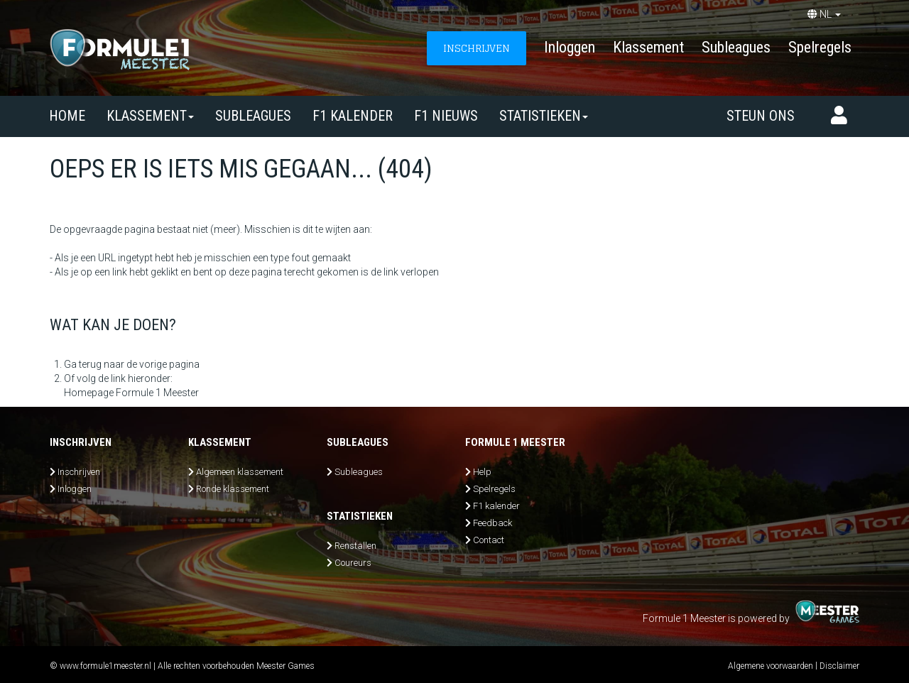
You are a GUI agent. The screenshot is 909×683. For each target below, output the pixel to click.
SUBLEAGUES (253, 115)
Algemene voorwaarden (770, 666)
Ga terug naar (94, 364)
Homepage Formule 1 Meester (131, 392)
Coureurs (352, 562)
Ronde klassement (232, 488)
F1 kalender (352, 115)
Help (482, 471)
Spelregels (819, 47)
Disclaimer (839, 666)
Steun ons (760, 115)
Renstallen (355, 545)
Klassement (648, 47)
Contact (488, 540)
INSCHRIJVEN (476, 48)
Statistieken (543, 115)
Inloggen (569, 47)
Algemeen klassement (239, 471)
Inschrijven (79, 471)
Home (67, 115)
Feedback (492, 523)
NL (824, 14)
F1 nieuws (446, 115)
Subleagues (736, 47)
